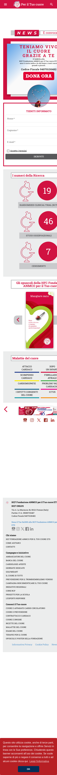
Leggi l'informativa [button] (39, 761)
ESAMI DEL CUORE (14, 631)
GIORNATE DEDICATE (15, 568)
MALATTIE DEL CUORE (16, 627)
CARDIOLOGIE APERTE (16, 564)
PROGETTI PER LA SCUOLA (18, 594)
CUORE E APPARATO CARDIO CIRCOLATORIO (25, 608)
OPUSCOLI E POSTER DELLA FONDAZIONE (24, 638)
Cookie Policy (42, 644)
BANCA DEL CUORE (14, 560)
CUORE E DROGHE (14, 619)
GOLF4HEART (12, 572)
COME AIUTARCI (13, 543)
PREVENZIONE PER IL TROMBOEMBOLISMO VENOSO (29, 579)
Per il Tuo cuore (28, 4)
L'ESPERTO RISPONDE (15, 598)
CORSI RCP (10, 590)
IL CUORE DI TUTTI (14, 575)
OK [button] (28, 769)
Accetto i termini (18, 150)
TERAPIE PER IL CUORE (16, 634)
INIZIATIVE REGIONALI (16, 587)
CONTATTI (10, 546)
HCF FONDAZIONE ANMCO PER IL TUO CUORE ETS (28, 539)
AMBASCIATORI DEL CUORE (18, 556)
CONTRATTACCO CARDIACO (18, 616)
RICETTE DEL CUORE (15, 623)
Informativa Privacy (22, 644)
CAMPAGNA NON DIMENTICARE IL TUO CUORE (27, 583)
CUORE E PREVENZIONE (16, 612)
